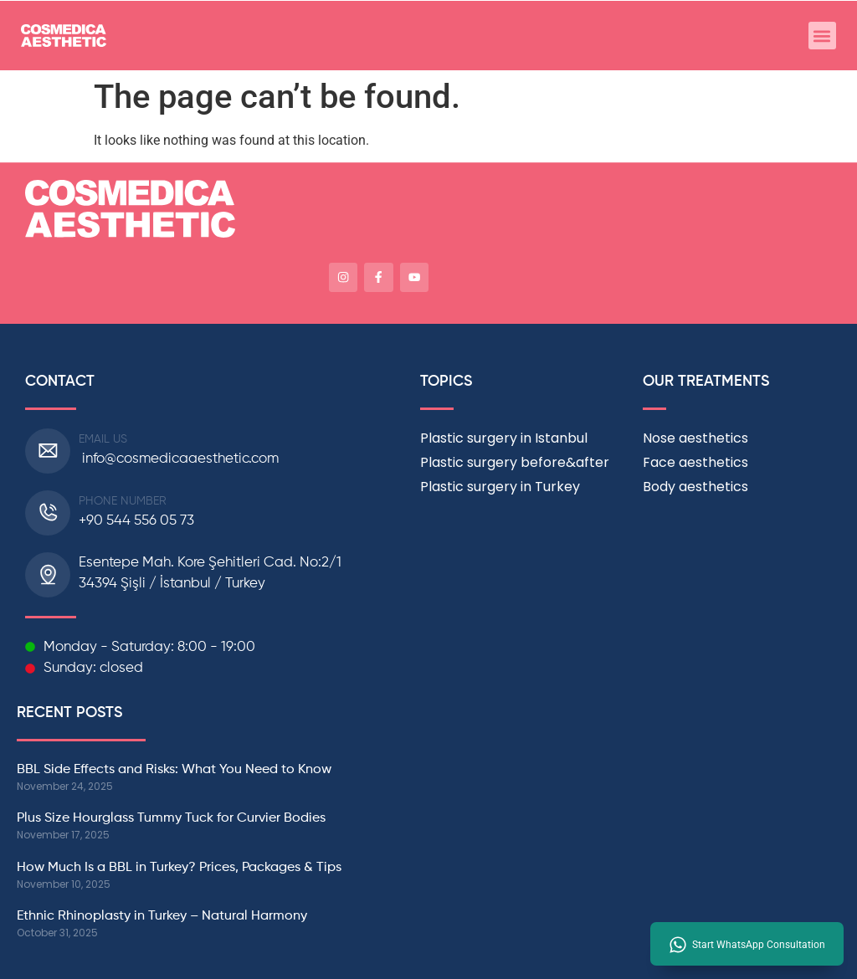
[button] (822, 35)
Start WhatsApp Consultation (758, 945)
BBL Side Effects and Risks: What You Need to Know (174, 766)
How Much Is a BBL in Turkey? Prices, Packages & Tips (179, 865)
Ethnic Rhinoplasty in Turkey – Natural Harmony (163, 913)
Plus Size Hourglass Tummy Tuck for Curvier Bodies (171, 816)
